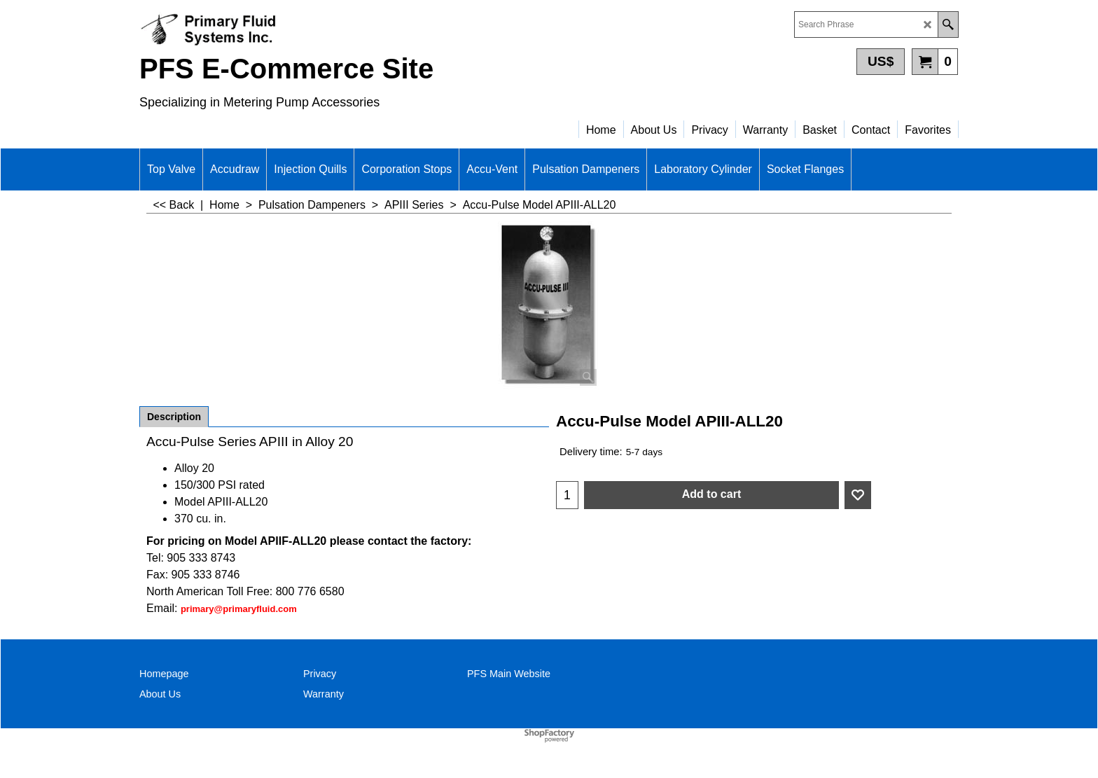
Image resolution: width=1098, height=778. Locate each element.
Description (174, 416)
